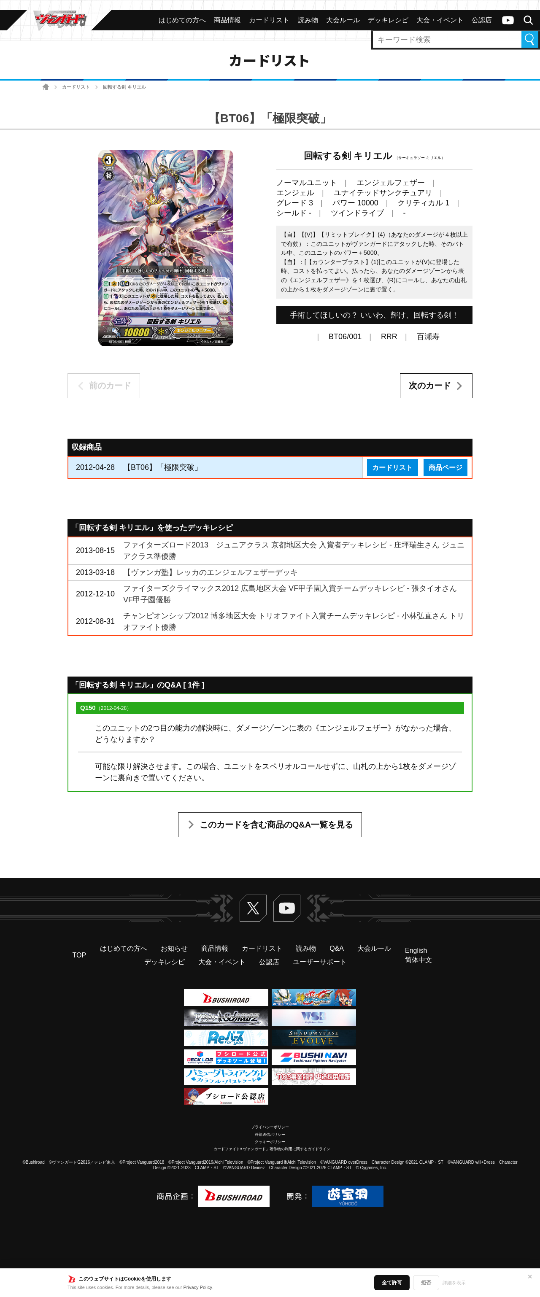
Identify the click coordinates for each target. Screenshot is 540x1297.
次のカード (430, 385)
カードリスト (76, 86)
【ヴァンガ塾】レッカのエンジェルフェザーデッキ (210, 572)
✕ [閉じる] (529, 1276)
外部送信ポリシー (270, 1135)
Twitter (253, 908)
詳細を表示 (454, 1282)
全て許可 (392, 1283)
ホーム (45, 87)
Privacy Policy (198, 1287)
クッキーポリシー (270, 1142)
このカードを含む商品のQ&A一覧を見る (276, 824)
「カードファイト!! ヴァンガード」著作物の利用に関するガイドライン (270, 1149)
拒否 (426, 1283)
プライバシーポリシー (270, 1127)
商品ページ (445, 467)
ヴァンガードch (508, 20)
